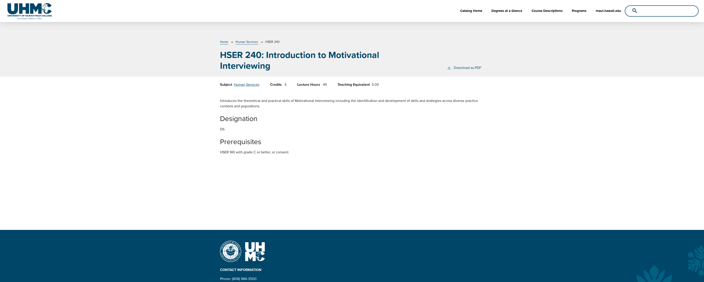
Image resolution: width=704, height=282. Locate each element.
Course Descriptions (547, 10)
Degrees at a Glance (506, 10)
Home (224, 42)
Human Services (246, 42)
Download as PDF (464, 67)
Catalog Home (471, 10)
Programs (579, 10)
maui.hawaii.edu (608, 10)
